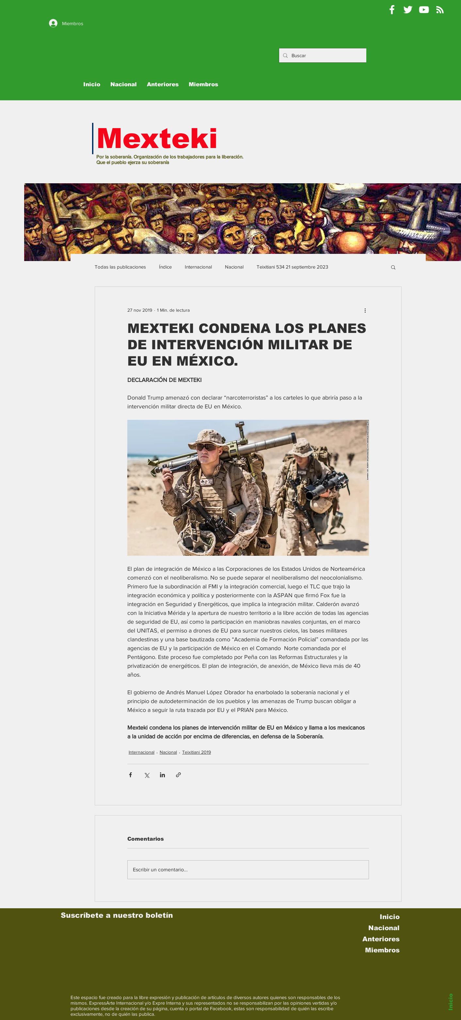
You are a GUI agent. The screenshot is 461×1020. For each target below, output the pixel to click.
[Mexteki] (392, 10)
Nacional (234, 267)
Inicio (451, 1002)
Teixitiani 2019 (196, 752)
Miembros (382, 950)
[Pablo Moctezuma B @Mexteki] (408, 10)
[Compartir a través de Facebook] (130, 775)
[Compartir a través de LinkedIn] (162, 775)
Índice (165, 267)
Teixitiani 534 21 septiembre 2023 (292, 267)
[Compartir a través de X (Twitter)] (146, 775)
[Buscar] (328, 55)
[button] (393, 267)
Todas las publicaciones (120, 267)
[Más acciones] (365, 310)
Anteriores (381, 939)
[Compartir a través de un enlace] (178, 775)
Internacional (198, 267)
